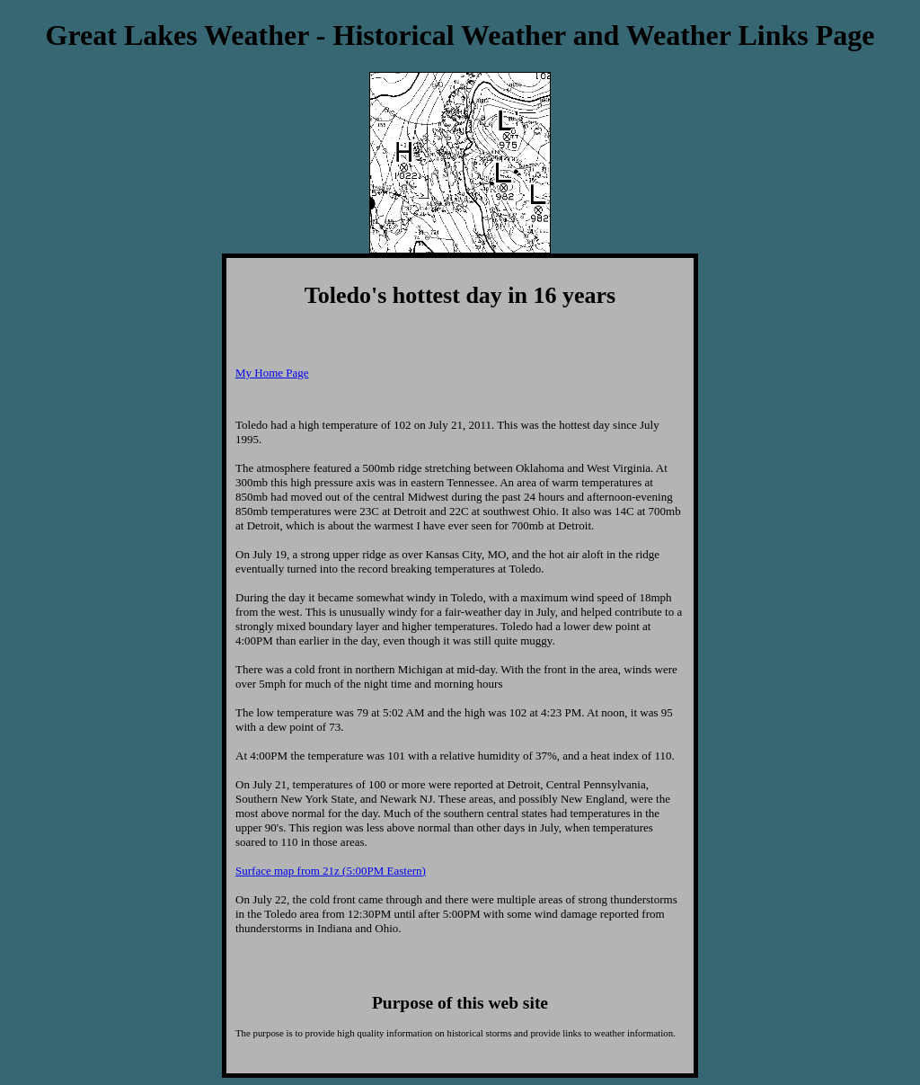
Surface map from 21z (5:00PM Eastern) (330, 870)
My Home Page (272, 372)
